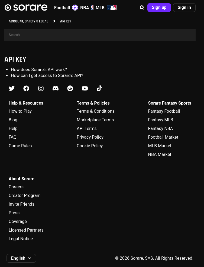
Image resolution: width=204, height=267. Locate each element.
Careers (16, 186)
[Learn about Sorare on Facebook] (26, 88)
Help (13, 128)
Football (66, 8)
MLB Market (159, 145)
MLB (106, 7)
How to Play (20, 111)
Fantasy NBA (160, 128)
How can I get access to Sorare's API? (47, 75)
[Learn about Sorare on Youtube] (85, 88)
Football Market (163, 137)
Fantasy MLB (160, 119)
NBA (86, 7)
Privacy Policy (90, 137)
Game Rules (20, 145)
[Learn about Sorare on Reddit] (70, 88)
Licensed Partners (26, 230)
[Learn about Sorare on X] (12, 88)
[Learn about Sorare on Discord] (55, 88)
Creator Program (25, 195)
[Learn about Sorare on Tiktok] (99, 88)
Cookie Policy (90, 145)
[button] (142, 7)
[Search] (100, 35)
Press (14, 212)
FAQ (13, 137)
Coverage (18, 221)
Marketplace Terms (95, 119)
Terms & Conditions (96, 111)
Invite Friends (21, 204)
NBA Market (159, 154)
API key (15, 59)
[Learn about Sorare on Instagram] (41, 88)
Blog (13, 119)
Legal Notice (21, 238)
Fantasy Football (164, 111)
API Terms (87, 128)
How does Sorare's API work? (39, 69)
